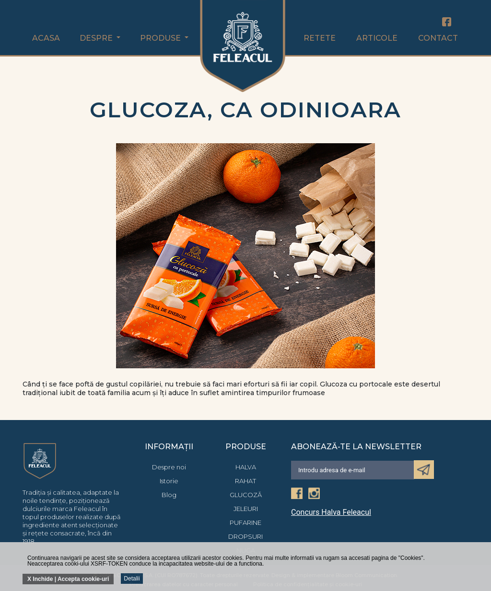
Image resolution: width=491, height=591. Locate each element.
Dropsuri (245, 536)
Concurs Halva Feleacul (331, 512)
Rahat (245, 481)
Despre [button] (97, 38)
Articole (376, 38)
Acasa (46, 38)
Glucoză (246, 495)
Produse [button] (161, 38)
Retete (320, 38)
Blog (169, 495)
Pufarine (245, 522)
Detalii (132, 578)
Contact (438, 38)
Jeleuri (246, 508)
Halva (245, 467)
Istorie (169, 481)
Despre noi (169, 467)
